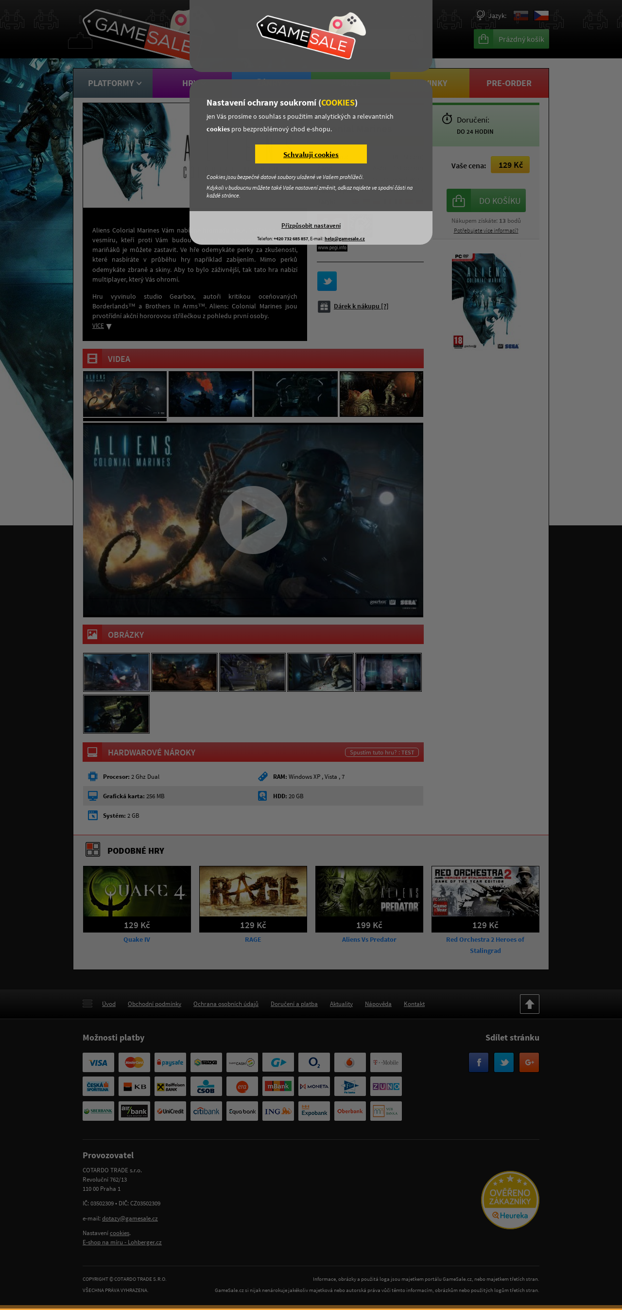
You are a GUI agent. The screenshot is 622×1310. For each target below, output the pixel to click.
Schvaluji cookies (311, 154)
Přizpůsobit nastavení (311, 225)
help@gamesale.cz (345, 238)
